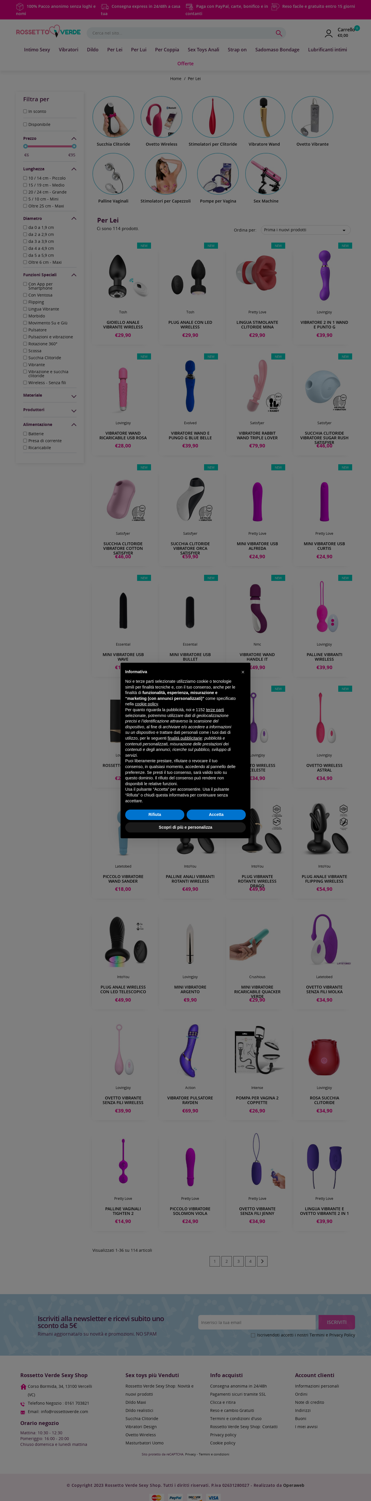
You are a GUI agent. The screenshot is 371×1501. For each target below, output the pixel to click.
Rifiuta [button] (154, 814)
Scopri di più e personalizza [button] (185, 827)
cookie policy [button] (146, 704)
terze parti (215, 709)
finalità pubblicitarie (185, 738)
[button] (243, 672)
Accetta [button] (216, 814)
